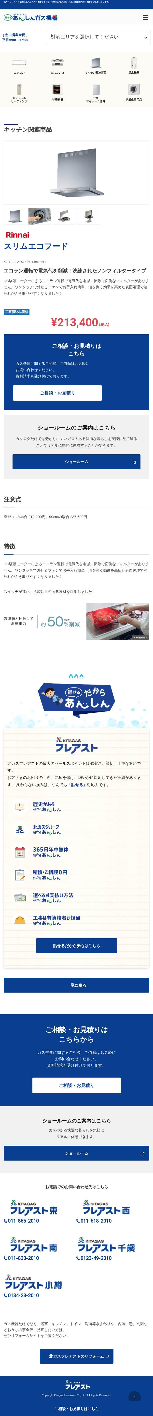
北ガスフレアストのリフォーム (79, 1356)
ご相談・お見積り (57, 393)
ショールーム (100, 462)
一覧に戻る (76, 985)
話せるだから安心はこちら (76, 946)
